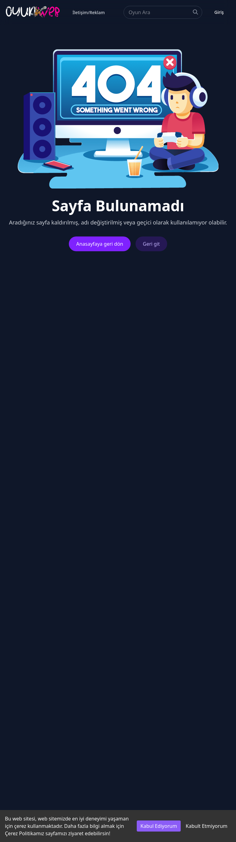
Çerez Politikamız (24, 833)
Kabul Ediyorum (158, 826)
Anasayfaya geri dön (99, 243)
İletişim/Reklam (89, 12)
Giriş (219, 12)
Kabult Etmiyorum (206, 826)
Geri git (151, 243)
